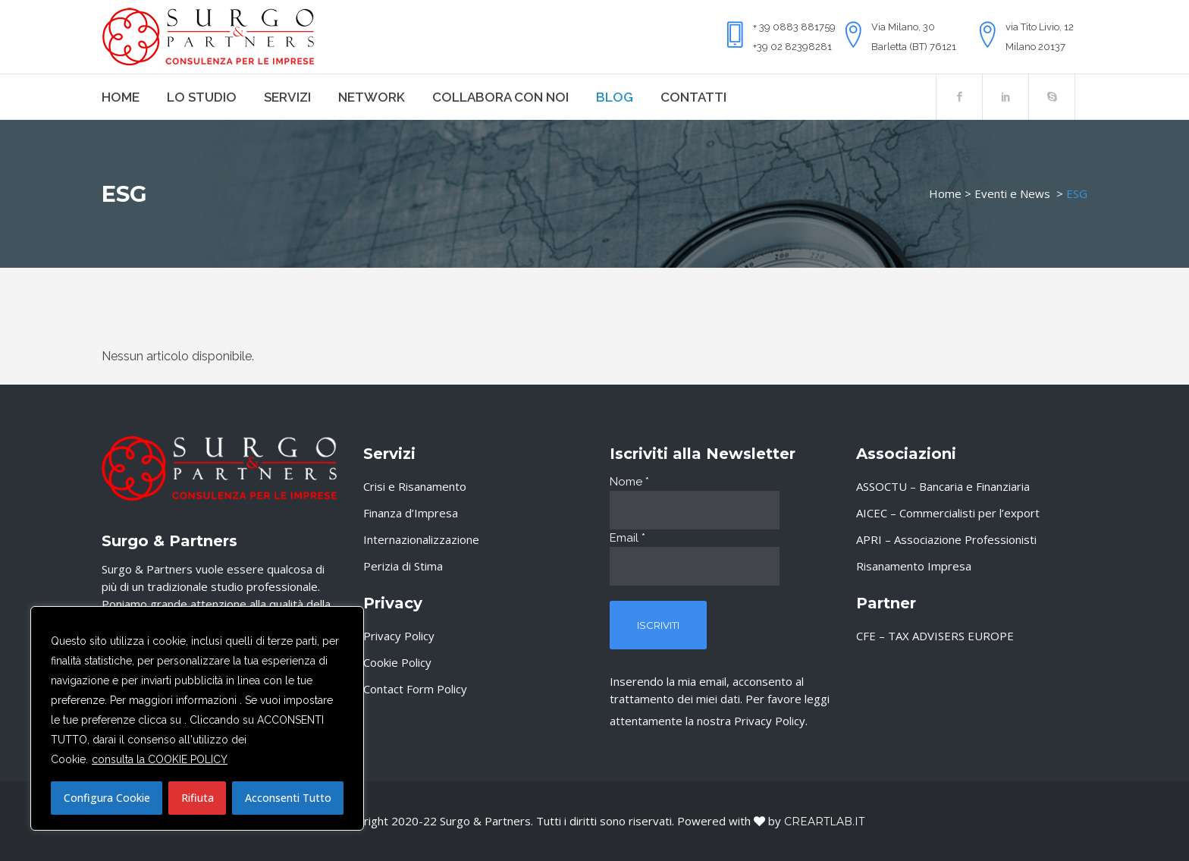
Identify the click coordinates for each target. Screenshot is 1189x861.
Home (945, 193)
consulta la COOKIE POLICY (159, 759)
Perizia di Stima (403, 565)
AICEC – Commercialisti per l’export (948, 512)
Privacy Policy (399, 635)
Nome (629, 482)
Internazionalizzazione (421, 539)
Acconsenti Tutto (288, 797)
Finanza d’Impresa (410, 512)
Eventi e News (1012, 193)
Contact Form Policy (415, 688)
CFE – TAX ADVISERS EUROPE (935, 635)
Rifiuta (197, 797)
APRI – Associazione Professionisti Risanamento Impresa (946, 552)
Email (627, 538)
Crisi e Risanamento (414, 486)
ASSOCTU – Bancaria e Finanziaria (943, 486)
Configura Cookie (107, 797)
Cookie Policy (397, 662)
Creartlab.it (824, 821)
